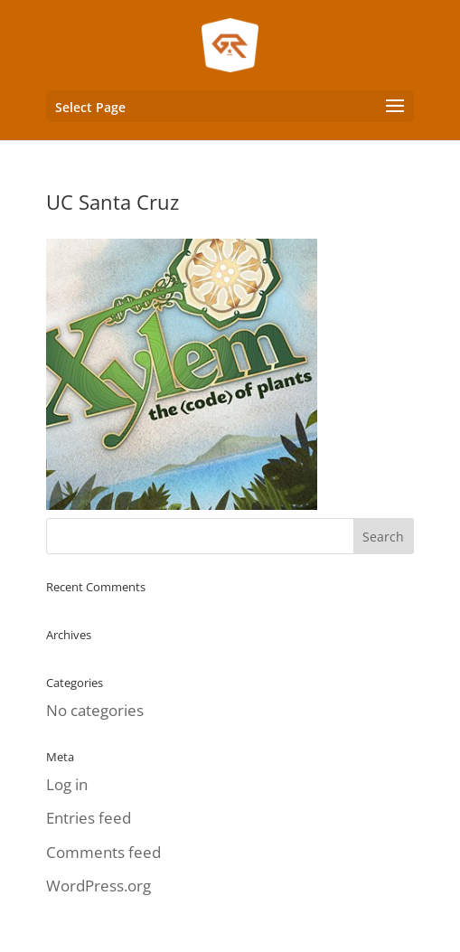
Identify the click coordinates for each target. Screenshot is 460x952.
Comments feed (103, 852)
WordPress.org (98, 885)
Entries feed (88, 817)
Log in (67, 784)
